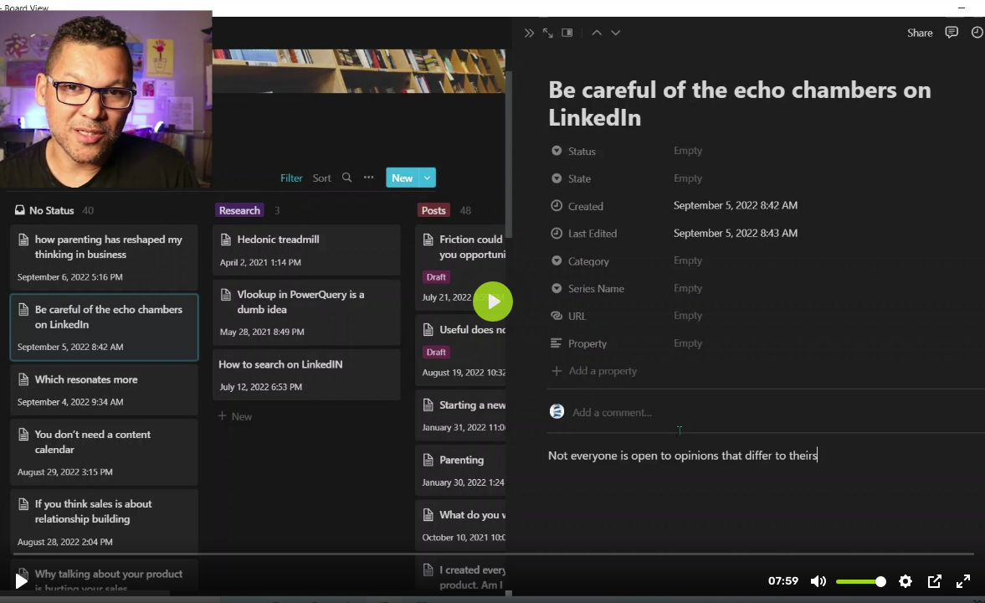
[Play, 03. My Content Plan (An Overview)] (21, 581)
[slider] (494, 553)
